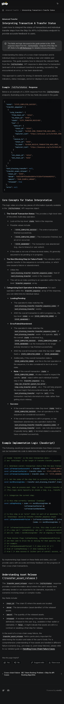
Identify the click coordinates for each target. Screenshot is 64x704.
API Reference (25, 48)
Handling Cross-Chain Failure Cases (39, 649)
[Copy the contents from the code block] (54, 101)
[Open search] (53, 3)
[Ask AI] (58, 101)
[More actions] (61, 3)
